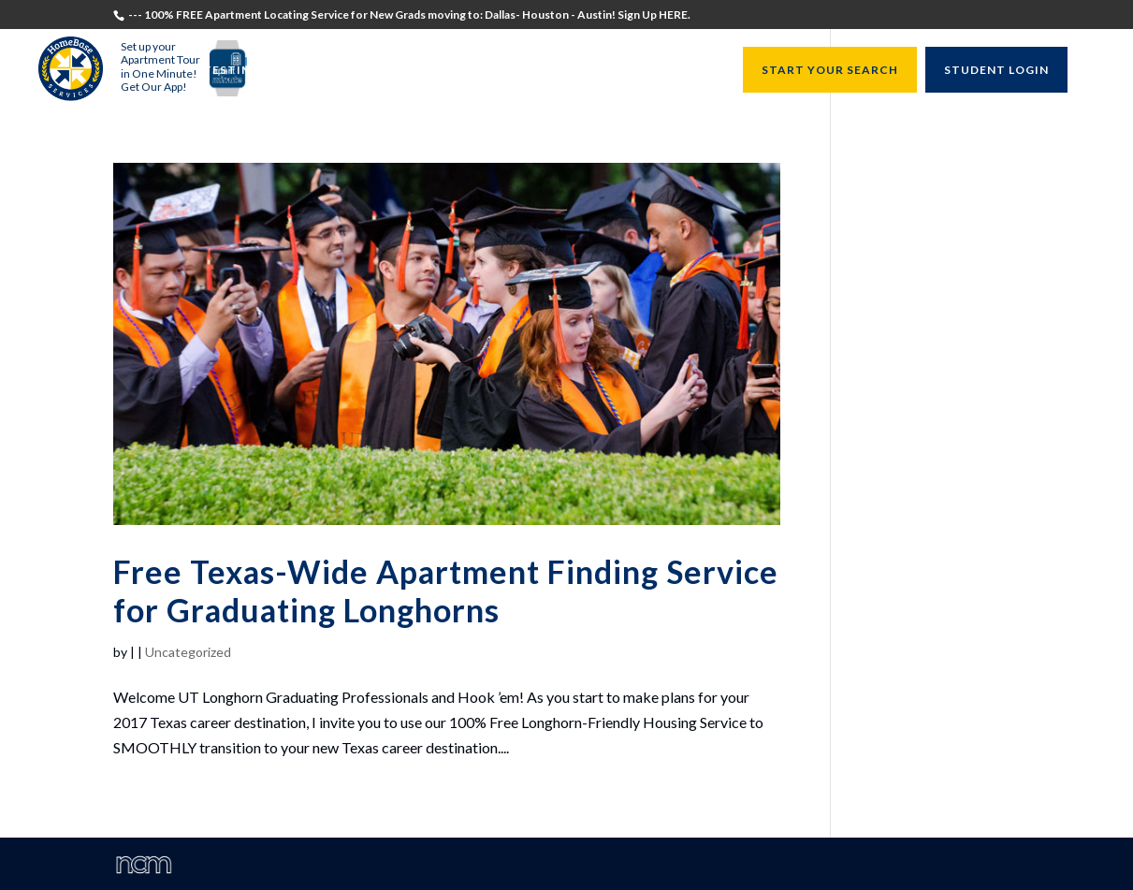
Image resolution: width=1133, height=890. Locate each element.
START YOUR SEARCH (830, 70)
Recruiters (426, 71)
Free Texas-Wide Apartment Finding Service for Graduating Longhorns (445, 590)
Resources (678, 71)
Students (343, 71)
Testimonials (251, 71)
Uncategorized (188, 652)
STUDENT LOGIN (996, 70)
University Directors (553, 71)
